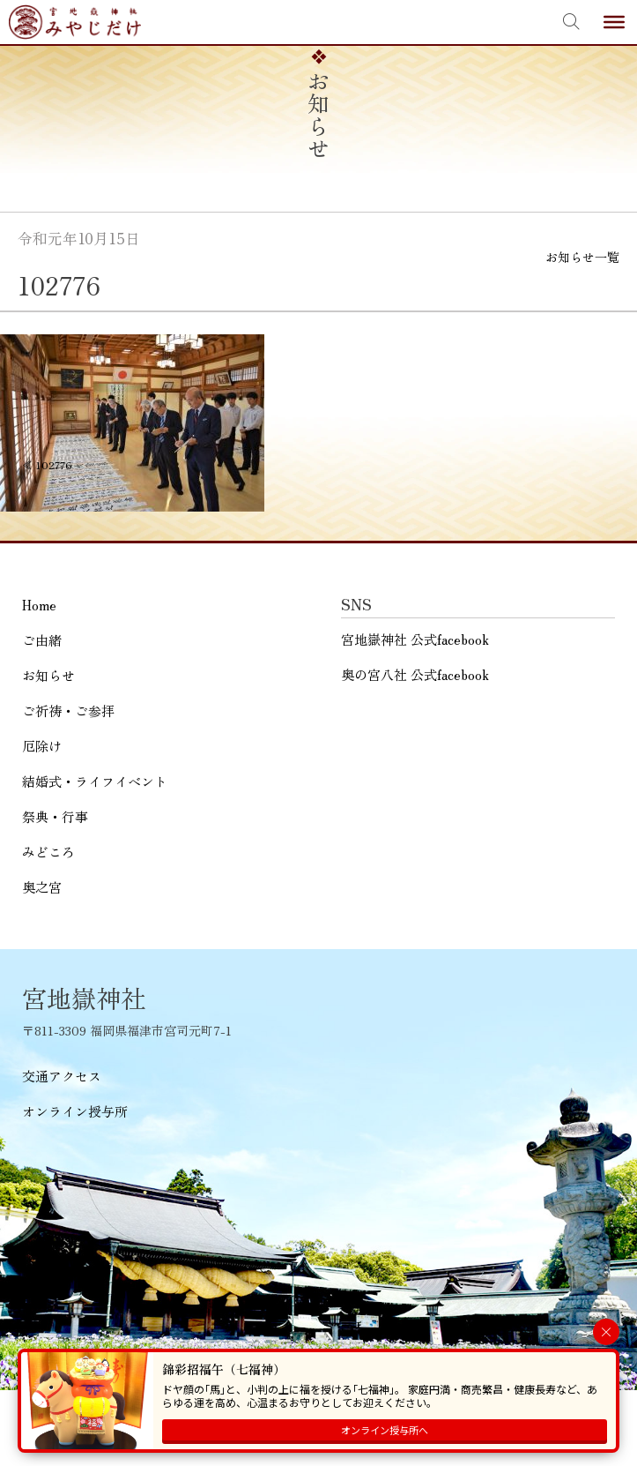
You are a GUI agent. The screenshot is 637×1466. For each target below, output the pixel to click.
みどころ (48, 851)
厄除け (42, 746)
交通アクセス (61, 1075)
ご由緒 (42, 640)
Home (39, 604)
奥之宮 (42, 887)
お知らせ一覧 (582, 257)
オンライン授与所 (75, 1111)
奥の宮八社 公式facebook (415, 674)
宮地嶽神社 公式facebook (415, 639)
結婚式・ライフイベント (94, 781)
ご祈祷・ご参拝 (68, 710)
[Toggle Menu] (614, 22)
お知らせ (48, 675)
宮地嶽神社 (75, 22)
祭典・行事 (55, 816)
